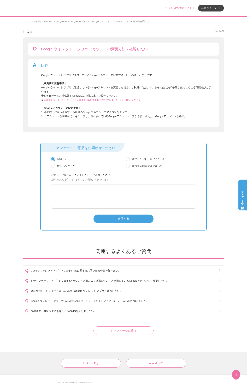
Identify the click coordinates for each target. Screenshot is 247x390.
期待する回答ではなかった (147, 165)
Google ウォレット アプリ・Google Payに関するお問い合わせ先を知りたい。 (76, 270)
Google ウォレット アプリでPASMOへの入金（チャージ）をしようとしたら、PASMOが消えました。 (90, 300)
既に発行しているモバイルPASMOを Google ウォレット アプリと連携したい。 (76, 290)
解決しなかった (66, 165)
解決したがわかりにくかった (148, 159)
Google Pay (61, 21)
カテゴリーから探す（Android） (38, 21)
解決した (62, 159)
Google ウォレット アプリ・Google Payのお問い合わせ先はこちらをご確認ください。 (94, 99)
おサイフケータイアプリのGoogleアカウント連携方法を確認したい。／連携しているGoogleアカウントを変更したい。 (99, 280)
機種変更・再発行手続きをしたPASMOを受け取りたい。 (63, 311)
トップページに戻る (123, 330)
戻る (29, 31)
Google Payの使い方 (79, 21)
